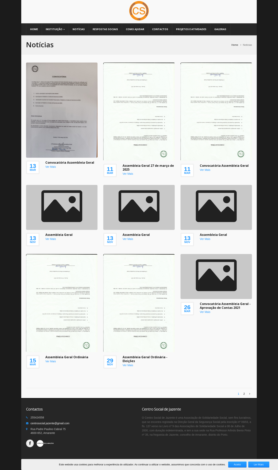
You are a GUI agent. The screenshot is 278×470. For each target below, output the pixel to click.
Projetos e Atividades (191, 29)
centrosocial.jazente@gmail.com (50, 423)
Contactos (160, 29)
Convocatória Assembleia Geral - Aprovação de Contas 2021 (225, 306)
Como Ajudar (135, 29)
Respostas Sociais (105, 29)
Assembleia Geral (59, 235)
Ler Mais (259, 464)
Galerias (220, 29)
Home (34, 29)
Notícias (79, 29)
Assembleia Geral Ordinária (66, 357)
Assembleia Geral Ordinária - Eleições (145, 359)
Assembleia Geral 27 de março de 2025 (148, 167)
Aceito (237, 464)
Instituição (55, 29)
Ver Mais (50, 166)
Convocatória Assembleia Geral (69, 162)
